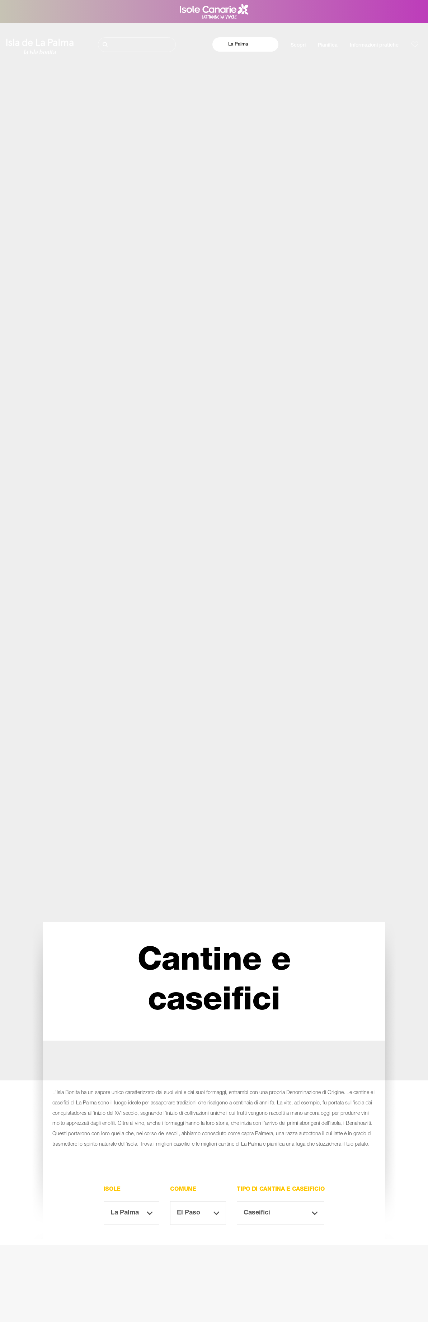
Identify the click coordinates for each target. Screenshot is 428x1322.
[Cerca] (137, 44)
